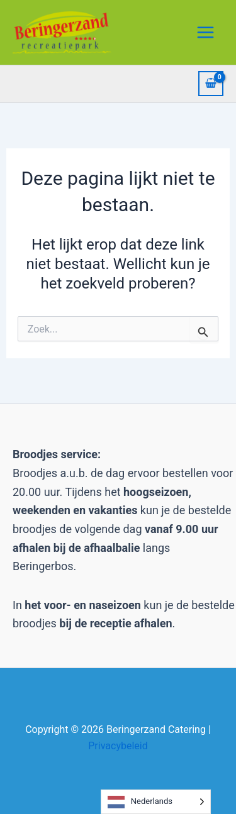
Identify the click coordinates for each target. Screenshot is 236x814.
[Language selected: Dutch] (156, 801)
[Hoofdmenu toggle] (205, 32)
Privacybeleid (117, 746)
